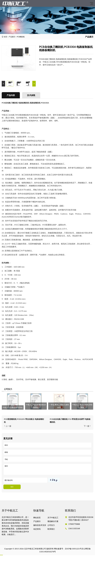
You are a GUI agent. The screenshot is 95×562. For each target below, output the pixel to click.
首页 (5, 37)
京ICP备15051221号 (73, 549)
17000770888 (74, 524)
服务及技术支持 (39, 525)
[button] (3, 83)
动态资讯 (37, 529)
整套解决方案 (53, 521)
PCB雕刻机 (21, 37)
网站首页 (37, 517)
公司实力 (51, 525)
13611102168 (74, 528)
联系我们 (51, 529)
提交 (12, 487)
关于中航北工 (53, 517)
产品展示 (12, 37)
